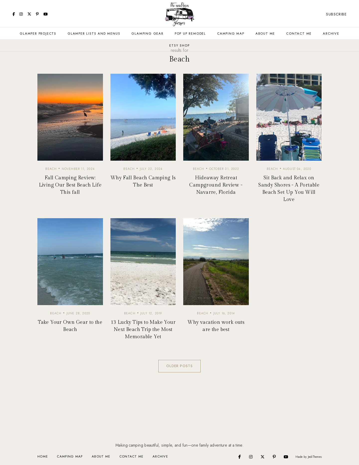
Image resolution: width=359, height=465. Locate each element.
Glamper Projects (38, 33)
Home (42, 456)
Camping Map (230, 33)
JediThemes (315, 457)
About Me (265, 33)
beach (51, 169)
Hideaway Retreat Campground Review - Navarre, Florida (216, 185)
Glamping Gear (147, 33)
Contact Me (299, 33)
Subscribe (336, 14)
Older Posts (179, 365)
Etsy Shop (179, 45)
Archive (331, 33)
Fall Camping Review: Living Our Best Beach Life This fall (70, 185)
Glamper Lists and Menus (94, 33)
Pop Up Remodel (190, 33)
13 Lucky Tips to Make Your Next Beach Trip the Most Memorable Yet (143, 329)
